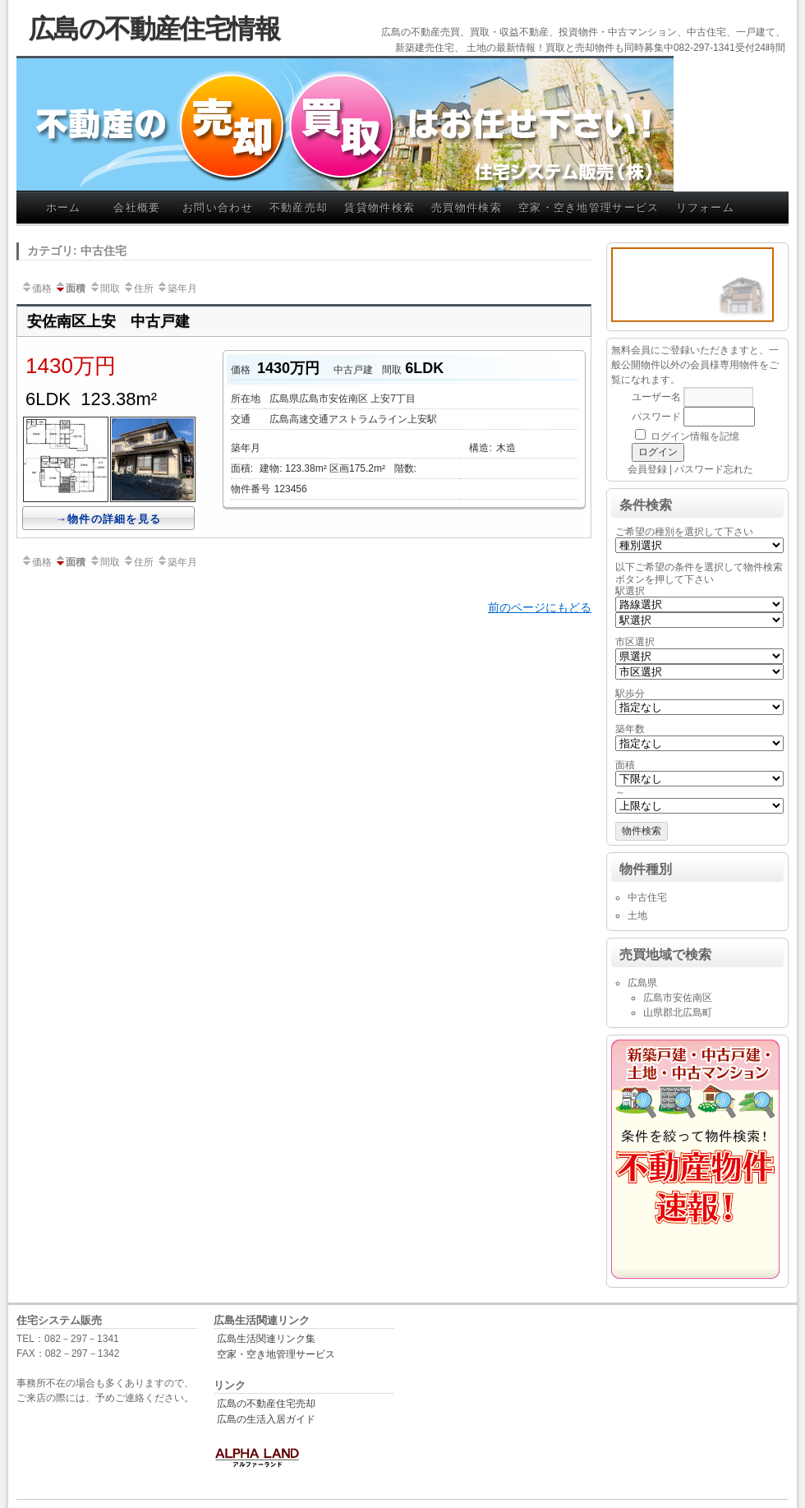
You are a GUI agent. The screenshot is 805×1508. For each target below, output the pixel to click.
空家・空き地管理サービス (589, 207)
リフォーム (705, 207)
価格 (36, 288)
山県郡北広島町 (677, 1012)
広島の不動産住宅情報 (154, 29)
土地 (637, 915)
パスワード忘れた (713, 469)
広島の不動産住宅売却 (266, 1403)
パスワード (656, 416)
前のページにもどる (539, 607)
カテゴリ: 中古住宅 (76, 250)
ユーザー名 (656, 397)
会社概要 (136, 207)
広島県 (642, 983)
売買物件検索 (466, 207)
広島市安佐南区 (677, 997)
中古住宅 (647, 897)
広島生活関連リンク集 (266, 1338)
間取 (104, 288)
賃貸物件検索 (379, 207)
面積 (69, 288)
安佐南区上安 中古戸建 (108, 321)
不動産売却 (299, 207)
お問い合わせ (217, 207)
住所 (138, 288)
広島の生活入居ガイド (266, 1419)
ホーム (63, 207)
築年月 (176, 288)
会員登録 (647, 469)
